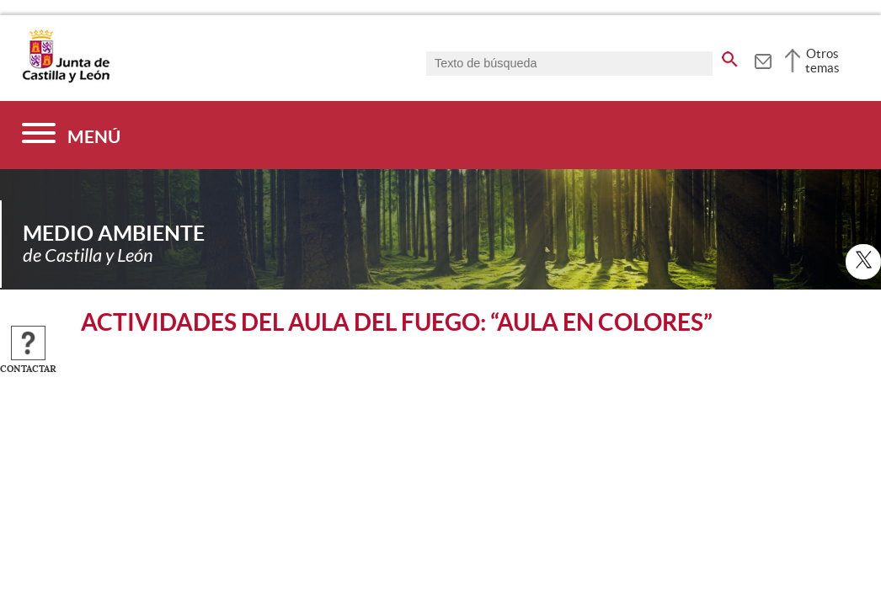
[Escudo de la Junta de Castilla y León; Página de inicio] (65, 79)
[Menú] (71, 135)
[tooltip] (762, 58)
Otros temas (822, 60)
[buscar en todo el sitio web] (729, 56)
